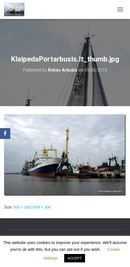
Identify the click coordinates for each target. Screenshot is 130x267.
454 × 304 (42, 207)
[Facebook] (5, 133)
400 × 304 (22, 207)
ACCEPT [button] (74, 258)
